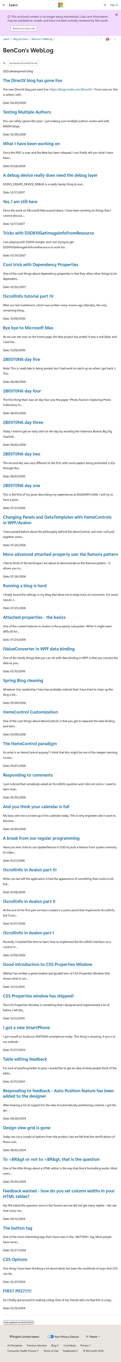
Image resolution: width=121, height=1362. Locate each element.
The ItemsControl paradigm (30, 743)
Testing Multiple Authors (27, 112)
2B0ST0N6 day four (22, 391)
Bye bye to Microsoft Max (28, 327)
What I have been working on (31, 143)
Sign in (114, 5)
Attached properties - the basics (34, 617)
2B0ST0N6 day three (23, 422)
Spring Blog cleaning (23, 680)
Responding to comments (28, 775)
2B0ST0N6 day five (21, 359)
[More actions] (114, 39)
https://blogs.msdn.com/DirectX (70, 89)
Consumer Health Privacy (21, 1351)
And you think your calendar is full (36, 806)
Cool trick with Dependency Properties (40, 264)
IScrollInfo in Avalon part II (29, 901)
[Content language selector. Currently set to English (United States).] (24, 1337)
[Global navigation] (3, 5)
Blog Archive (20, 39)
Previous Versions (37, 1345)
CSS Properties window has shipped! (38, 996)
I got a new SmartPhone (26, 1027)
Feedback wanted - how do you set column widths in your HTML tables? (59, 1193)
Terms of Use (51, 1351)
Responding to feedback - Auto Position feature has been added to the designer (58, 1093)
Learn (6, 39)
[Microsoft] (60, 5)
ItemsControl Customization (30, 712)
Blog (53, 1345)
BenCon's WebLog (42, 39)
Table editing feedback (25, 1059)
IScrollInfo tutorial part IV (28, 296)
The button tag (17, 1228)
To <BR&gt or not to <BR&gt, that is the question (51, 1159)
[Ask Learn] (107, 39)
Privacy (84, 1345)
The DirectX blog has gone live (32, 80)
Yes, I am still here (20, 201)
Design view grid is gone (26, 1127)
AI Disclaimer (14, 1345)
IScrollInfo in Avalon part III (30, 869)
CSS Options (15, 1259)
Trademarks (69, 1351)
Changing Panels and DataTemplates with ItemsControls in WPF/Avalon (57, 519)
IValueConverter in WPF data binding (39, 648)
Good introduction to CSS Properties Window (47, 964)
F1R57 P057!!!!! (17, 1291)
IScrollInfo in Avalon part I (28, 932)
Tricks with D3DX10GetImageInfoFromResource (48, 233)
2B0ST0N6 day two (21, 454)
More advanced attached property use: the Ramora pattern (60, 554)
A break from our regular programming (41, 838)
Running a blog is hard (25, 585)
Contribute (70, 1345)
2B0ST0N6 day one (21, 485)
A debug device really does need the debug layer (50, 175)
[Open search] (105, 5)
